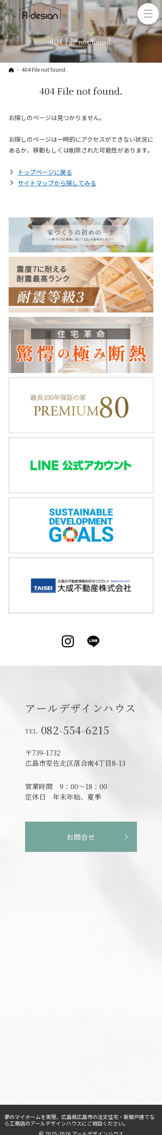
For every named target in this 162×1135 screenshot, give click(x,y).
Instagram (68, 641)
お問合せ (81, 837)
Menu (148, 14)
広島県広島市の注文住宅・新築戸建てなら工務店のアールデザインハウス (79, 1120)
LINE (94, 641)
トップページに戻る (45, 172)
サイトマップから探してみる (57, 183)
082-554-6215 (75, 730)
